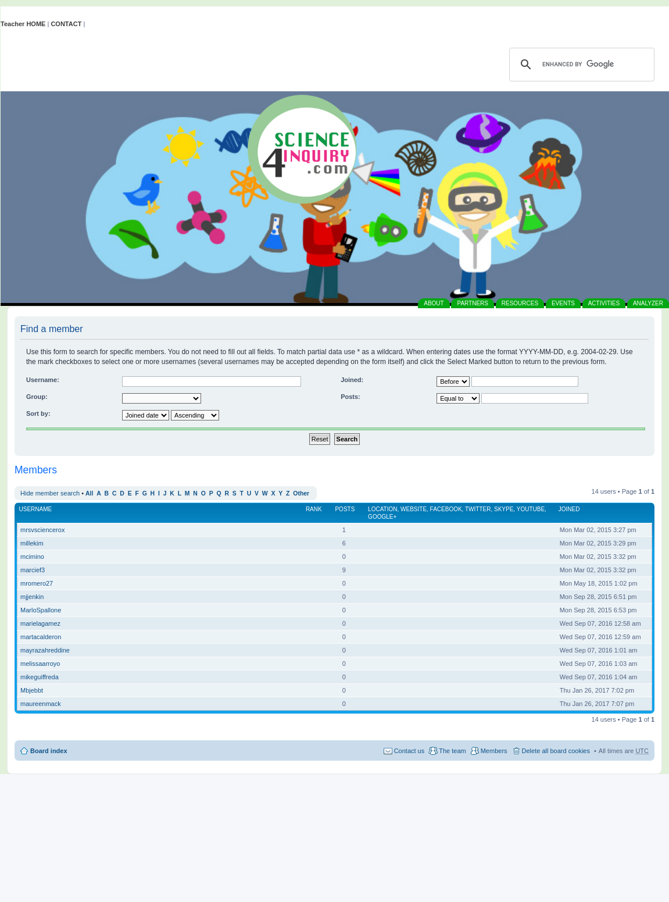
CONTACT (66, 23)
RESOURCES (520, 303)
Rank (314, 509)
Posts (345, 509)
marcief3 (32, 569)
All (89, 493)
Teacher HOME (23, 23)
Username (35, 509)
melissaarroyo (40, 663)
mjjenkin (32, 596)
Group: (37, 396)
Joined (569, 509)
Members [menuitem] (494, 750)
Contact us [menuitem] (409, 750)
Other (301, 493)
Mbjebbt (31, 690)
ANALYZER (648, 303)
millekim (32, 543)
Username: (42, 379)
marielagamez (40, 623)
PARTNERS (472, 303)
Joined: (352, 379)
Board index (48, 750)
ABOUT (433, 303)
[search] (580, 65)
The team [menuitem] (452, 750)
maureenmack (40, 703)
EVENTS (563, 303)
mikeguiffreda (39, 676)
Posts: (350, 396)
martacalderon (40, 636)
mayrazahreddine (45, 650)
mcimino (32, 556)
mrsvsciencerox (42, 529)
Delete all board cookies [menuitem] (556, 750)
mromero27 (36, 583)
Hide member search (50, 493)
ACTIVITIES (604, 303)
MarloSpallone (40, 610)
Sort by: (38, 413)
